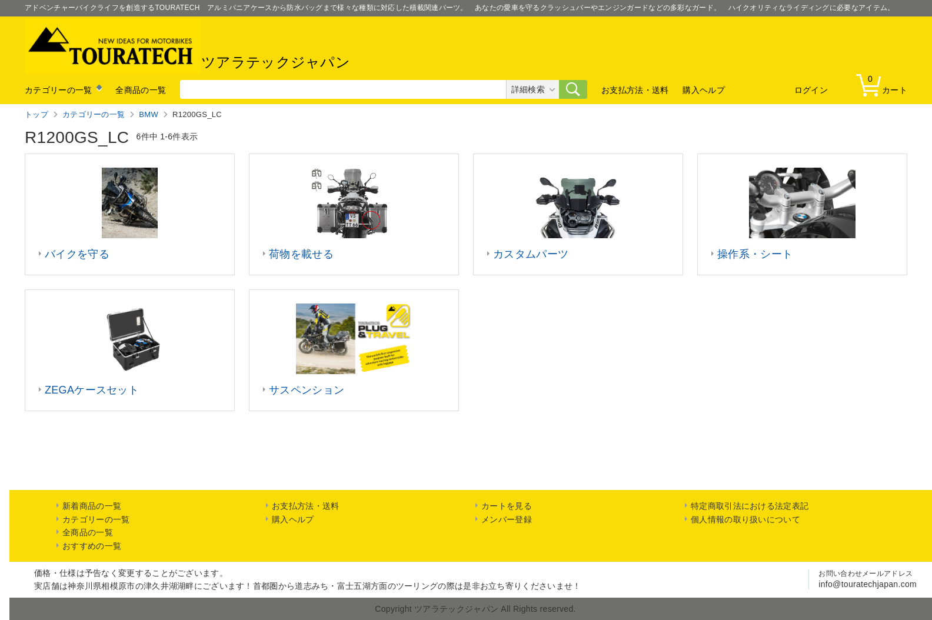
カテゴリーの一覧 (58, 90)
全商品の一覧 (140, 90)
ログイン (811, 90)
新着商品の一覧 (91, 506)
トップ (36, 114)
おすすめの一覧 (91, 546)
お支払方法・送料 (634, 90)
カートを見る (506, 506)
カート (884, 84)
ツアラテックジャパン (187, 46)
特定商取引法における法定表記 (749, 506)
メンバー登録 (506, 519)
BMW (148, 114)
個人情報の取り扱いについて (745, 519)
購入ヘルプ (704, 90)
